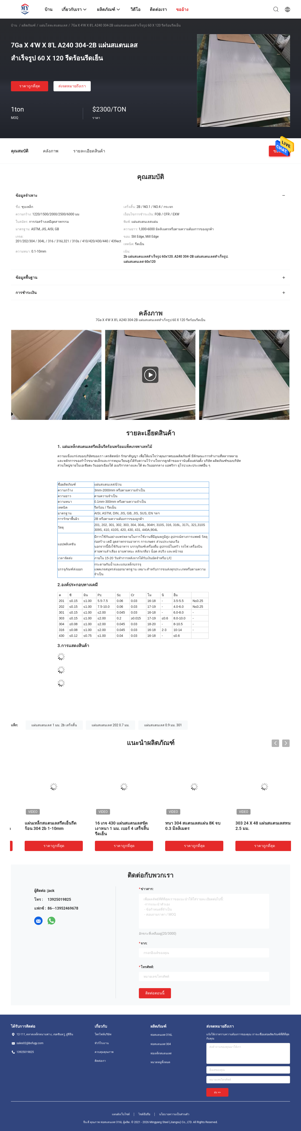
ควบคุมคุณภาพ (104, 1052)
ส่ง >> (217, 1092)
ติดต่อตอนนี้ (154, 993)
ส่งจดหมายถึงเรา (72, 86)
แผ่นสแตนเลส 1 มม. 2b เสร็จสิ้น (54, 725)
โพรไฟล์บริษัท (103, 1034)
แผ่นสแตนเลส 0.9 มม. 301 (163, 725)
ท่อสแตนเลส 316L (161, 1034)
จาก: (144, 943)
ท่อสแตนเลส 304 (160, 1044)
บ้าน (14, 25)
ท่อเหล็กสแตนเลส (160, 1053)
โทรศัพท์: (147, 967)
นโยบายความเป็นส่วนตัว (174, 1114)
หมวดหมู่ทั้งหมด (160, 1062)
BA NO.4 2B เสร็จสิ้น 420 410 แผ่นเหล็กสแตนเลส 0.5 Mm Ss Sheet (114, 828)
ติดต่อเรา (100, 1060)
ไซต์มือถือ (144, 1114)
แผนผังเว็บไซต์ (121, 1114)
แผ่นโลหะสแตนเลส (53, 25)
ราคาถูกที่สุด (29, 86)
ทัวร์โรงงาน (102, 1043)
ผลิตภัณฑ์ (29, 25)
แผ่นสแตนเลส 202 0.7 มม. (110, 725)
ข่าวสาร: (147, 889)
